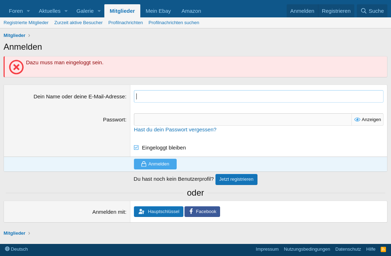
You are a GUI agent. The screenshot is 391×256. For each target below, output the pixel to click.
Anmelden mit (108, 212)
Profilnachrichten (125, 22)
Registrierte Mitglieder (26, 22)
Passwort (114, 119)
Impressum (267, 249)
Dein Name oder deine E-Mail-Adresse (79, 96)
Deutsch (16, 249)
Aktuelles (50, 11)
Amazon (191, 11)
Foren (16, 11)
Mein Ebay (158, 11)
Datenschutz (348, 249)
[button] (28, 10)
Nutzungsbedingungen (307, 249)
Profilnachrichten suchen (173, 22)
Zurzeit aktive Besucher (78, 22)
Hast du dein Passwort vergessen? (175, 129)
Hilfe (371, 249)
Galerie (85, 11)
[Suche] (372, 10)
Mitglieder (122, 11)
